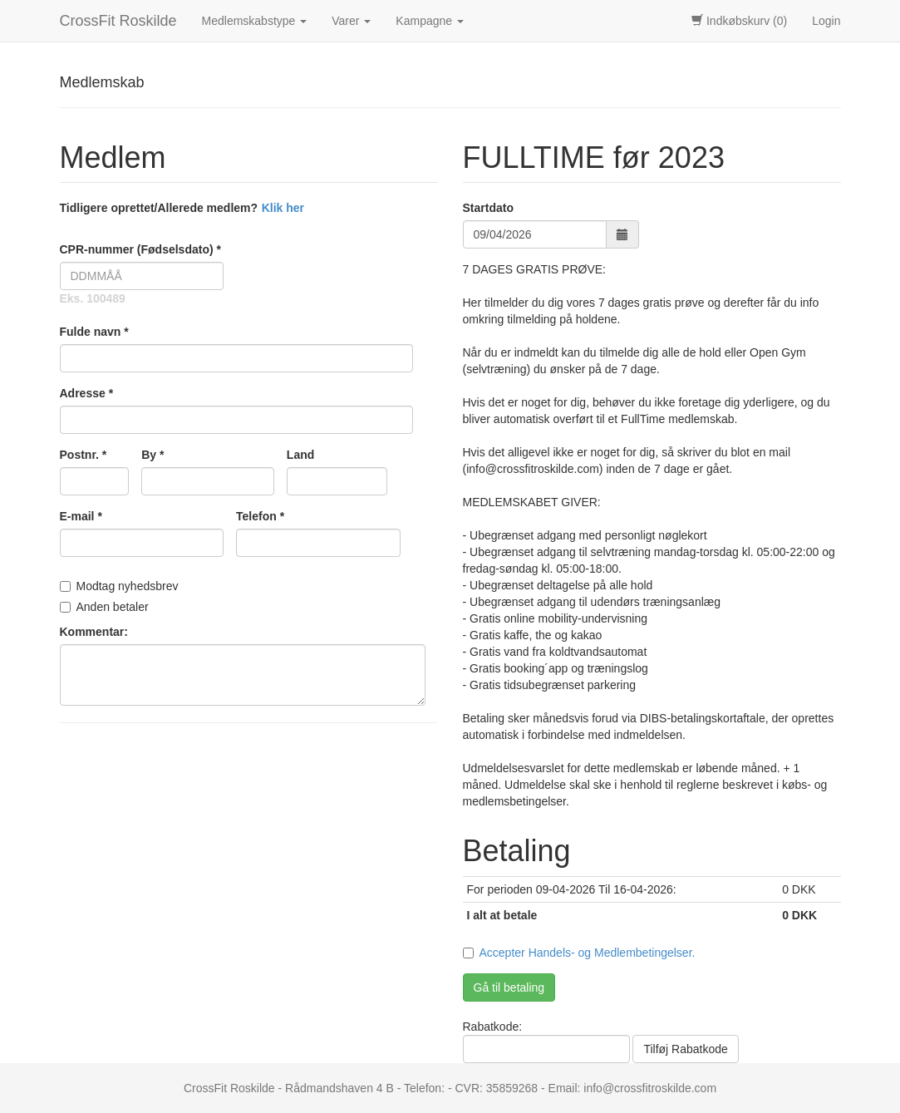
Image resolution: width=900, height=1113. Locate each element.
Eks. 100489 (92, 298)
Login (826, 20)
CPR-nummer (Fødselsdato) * (140, 249)
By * (152, 454)
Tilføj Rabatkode (685, 1049)
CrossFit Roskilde (118, 20)
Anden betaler (104, 606)
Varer (351, 20)
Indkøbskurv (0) (739, 20)
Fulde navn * (94, 331)
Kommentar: (94, 631)
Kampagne (430, 20)
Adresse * (87, 393)
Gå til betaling (509, 987)
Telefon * (260, 516)
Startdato (488, 207)
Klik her (283, 207)
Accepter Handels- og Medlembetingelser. (588, 952)
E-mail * (81, 516)
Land (300, 454)
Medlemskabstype (254, 20)
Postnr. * (83, 454)
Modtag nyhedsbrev (119, 586)
